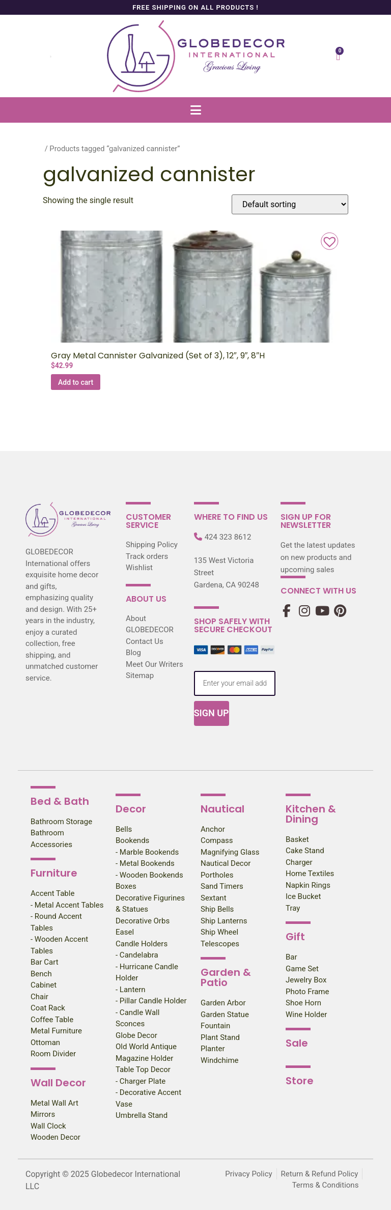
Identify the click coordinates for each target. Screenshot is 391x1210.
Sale (297, 1043)
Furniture (54, 873)
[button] (195, 109)
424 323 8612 (228, 537)
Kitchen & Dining (311, 814)
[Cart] (338, 56)
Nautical (222, 809)
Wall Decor (58, 1083)
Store (300, 1081)
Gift (295, 937)
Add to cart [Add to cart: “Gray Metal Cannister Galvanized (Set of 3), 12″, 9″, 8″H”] (75, 382)
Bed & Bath (60, 801)
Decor (131, 809)
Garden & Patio (226, 977)
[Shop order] (290, 204)
